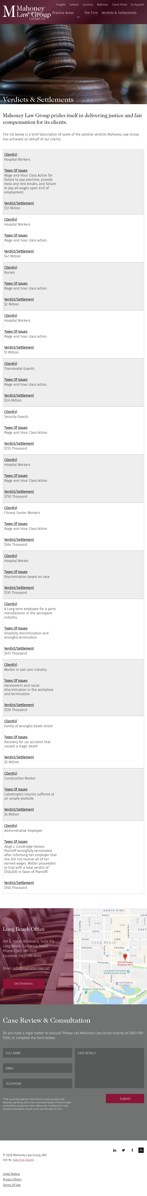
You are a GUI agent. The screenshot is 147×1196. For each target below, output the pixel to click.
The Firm (91, 13)
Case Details (87, 1053)
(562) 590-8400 (30, 956)
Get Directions (23, 983)
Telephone (13, 1084)
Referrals (102, 4)
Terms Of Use (12, 1185)
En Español (137, 4)
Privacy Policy (12, 1179)
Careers (74, 4)
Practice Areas (63, 13)
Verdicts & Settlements (119, 13)
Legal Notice (11, 1174)
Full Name (13, 1053)
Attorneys (34, 13)
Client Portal (119, 4)
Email (10, 1068)
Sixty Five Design (23, 1160)
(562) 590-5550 (26, 951)
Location (88, 4)
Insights (61, 4)
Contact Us (37, 18)
